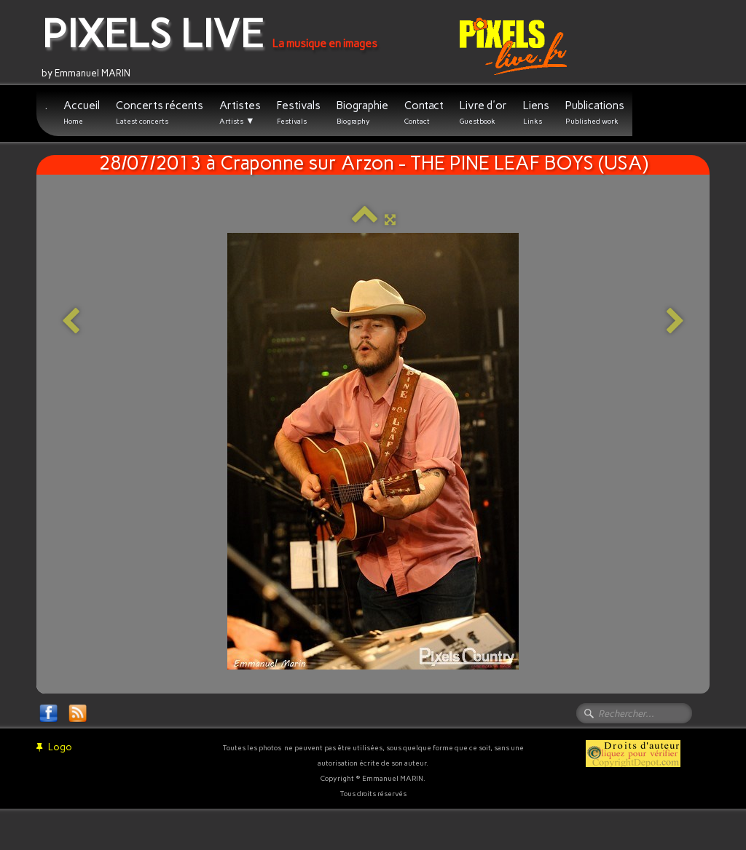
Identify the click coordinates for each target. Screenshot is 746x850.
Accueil (81, 112)
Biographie (362, 112)
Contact (424, 112)
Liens (536, 112)
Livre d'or (483, 112)
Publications (594, 112)
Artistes (240, 113)
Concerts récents (159, 112)
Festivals (299, 112)
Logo (54, 747)
